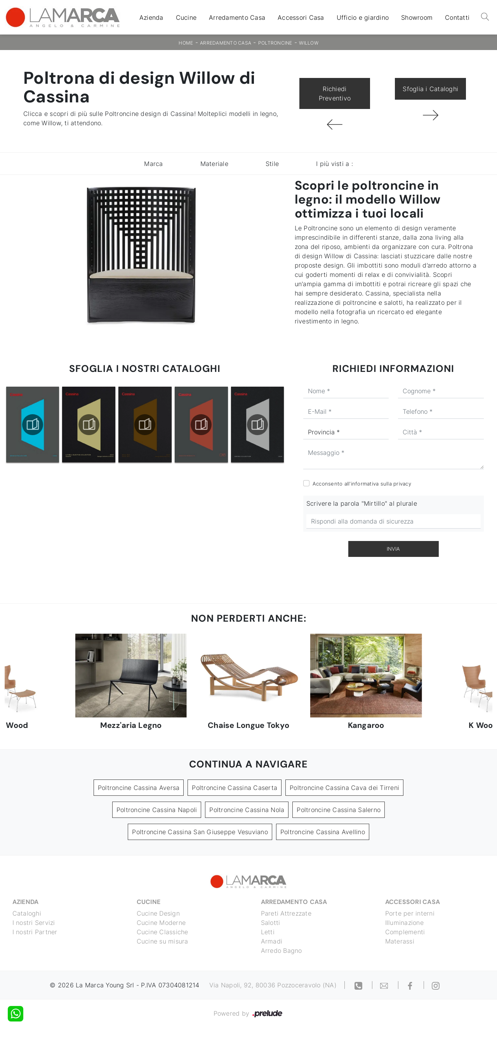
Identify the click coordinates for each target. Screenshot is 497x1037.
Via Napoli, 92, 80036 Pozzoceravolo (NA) (273, 985)
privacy (402, 483)
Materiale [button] (214, 164)
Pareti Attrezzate (286, 913)
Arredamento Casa (237, 17)
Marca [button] (153, 164)
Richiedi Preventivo (335, 93)
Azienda (151, 17)
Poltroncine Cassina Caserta (234, 788)
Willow (308, 43)
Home (186, 43)
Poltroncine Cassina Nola (246, 810)
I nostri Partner (34, 932)
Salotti (270, 922)
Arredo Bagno (281, 950)
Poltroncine (275, 43)
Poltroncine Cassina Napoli (156, 810)
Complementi (405, 932)
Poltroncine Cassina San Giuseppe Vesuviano (200, 832)
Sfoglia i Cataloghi (430, 89)
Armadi (272, 941)
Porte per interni (409, 913)
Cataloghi (26, 913)
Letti (268, 932)
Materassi (399, 941)
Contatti (457, 17)
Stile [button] (272, 164)
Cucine (186, 17)
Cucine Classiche (162, 932)
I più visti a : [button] (334, 164)
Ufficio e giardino (363, 17)
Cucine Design (158, 913)
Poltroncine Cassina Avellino (322, 832)
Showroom (417, 17)
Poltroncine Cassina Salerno (339, 810)
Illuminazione (404, 922)
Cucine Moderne (161, 922)
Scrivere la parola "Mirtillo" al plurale (361, 503)
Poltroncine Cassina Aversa (139, 788)
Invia (393, 549)
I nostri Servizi (33, 922)
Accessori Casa (301, 17)
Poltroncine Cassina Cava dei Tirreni (344, 788)
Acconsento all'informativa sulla (362, 483)
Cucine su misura (162, 941)
